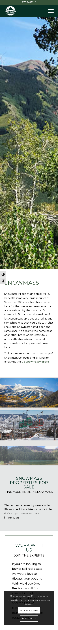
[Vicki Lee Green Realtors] (24, 11)
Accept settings (29, 610)
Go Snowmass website (35, 361)
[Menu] (49, 11)
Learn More (29, 618)
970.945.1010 (29, 2)
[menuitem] (49, 11)
